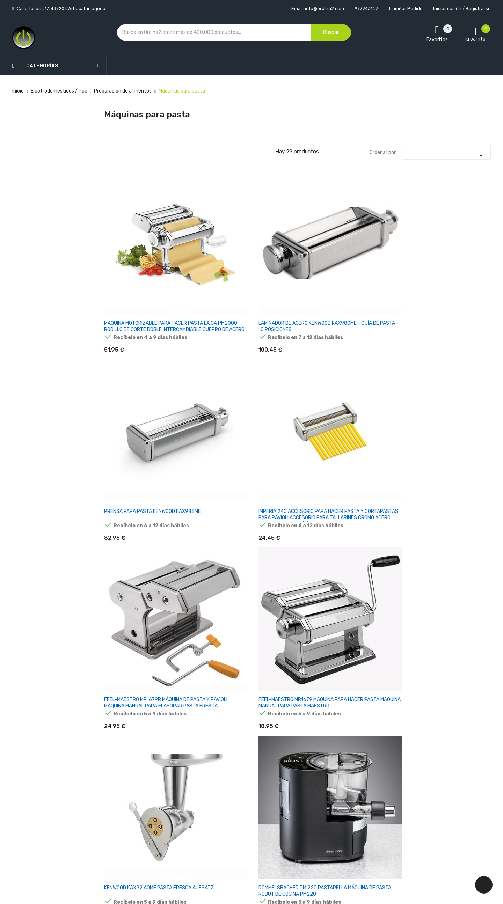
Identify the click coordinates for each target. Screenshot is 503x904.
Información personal (313, 769)
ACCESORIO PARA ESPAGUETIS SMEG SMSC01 (390, 352)
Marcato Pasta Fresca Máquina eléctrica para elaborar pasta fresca (261, 573)
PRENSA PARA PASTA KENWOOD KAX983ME (260, 239)
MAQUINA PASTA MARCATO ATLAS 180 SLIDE (127, 462)
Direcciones (302, 830)
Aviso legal (236, 781)
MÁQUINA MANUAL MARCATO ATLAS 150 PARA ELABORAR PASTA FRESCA (329, 465)
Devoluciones (239, 806)
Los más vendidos (179, 781)
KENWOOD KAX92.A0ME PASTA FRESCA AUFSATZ (130, 352)
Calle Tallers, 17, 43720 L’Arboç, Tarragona (60, 8)
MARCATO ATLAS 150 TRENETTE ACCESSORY (130, 570)
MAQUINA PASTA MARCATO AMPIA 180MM (461, 349)
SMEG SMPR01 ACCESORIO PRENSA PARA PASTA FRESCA (326, 352)
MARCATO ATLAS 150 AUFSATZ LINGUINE (392, 459)
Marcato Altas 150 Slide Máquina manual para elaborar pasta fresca (263, 683)
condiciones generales (434, 794)
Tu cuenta (303, 755)
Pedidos (298, 806)
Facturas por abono (311, 818)
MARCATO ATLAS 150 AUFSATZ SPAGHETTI (459, 459)
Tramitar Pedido (405, 8)
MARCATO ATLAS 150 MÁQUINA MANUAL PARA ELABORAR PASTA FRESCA (263, 465)
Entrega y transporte (248, 769)
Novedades (171, 769)
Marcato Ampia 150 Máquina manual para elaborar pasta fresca (459, 573)
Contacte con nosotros (250, 818)
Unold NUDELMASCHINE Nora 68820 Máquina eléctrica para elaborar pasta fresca (328, 686)
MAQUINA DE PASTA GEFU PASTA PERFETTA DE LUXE (263, 352)
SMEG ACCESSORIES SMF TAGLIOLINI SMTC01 (329, 570)
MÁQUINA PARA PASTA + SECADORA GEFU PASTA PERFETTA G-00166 (396, 683)
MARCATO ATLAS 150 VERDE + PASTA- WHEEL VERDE (396, 573)
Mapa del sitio (239, 830)
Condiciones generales (249, 793)
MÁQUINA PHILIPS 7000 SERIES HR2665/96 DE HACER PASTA (196, 683)
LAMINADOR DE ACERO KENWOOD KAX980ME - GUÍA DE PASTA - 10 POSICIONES (196, 245)
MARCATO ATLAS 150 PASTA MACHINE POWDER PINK (194, 573)
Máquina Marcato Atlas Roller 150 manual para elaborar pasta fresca (129, 683)
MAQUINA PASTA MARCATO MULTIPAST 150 (194, 462)
